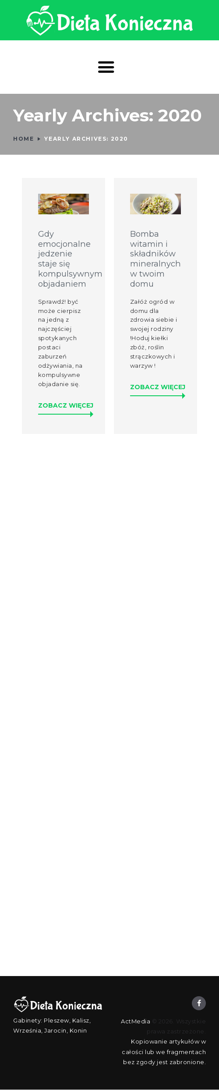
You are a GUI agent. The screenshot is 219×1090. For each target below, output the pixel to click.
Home (23, 138)
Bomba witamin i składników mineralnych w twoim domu (155, 259)
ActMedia (135, 1021)
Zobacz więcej (65, 405)
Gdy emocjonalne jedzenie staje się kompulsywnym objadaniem (63, 259)
